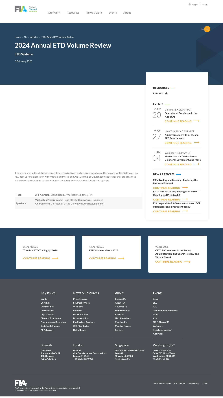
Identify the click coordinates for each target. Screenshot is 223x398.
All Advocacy (47, 327)
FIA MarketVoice (81, 300)
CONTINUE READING (178, 120)
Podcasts (77, 308)
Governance (121, 304)
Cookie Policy (193, 381)
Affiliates (119, 312)
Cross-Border (47, 308)
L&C (155, 300)
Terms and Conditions (162, 381)
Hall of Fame (79, 327)
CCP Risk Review (81, 323)
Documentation (81, 316)
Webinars (78, 304)
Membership (121, 320)
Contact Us (120, 296)
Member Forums (123, 323)
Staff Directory (122, 308)
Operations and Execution (53, 320)
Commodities (47, 304)
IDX (155, 304)
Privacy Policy (179, 381)
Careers (118, 327)
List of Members (123, 316)
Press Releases (80, 296)
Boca (155, 296)
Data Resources (80, 312)
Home (18, 37)
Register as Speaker (162, 327)
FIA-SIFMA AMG (161, 320)
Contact (205, 381)
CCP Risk (45, 300)
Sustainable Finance (50, 323)
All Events (158, 331)
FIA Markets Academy (84, 320)
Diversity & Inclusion (51, 316)
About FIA (120, 300)
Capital (44, 296)
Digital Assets (47, 312)
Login (195, 4)
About (205, 4)
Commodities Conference (165, 308)
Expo (155, 312)
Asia (155, 316)
